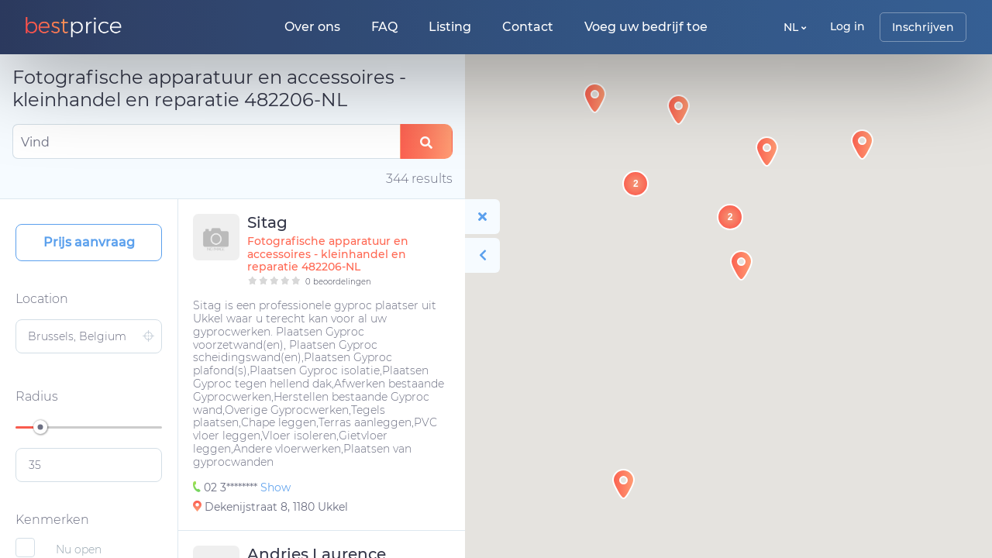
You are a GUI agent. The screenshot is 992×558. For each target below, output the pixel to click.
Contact (527, 26)
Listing (450, 26)
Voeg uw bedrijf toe (646, 26)
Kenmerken (52, 519)
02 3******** (226, 487)
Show (275, 487)
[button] (741, 265)
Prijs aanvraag (89, 242)
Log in (847, 26)
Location (42, 298)
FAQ (384, 26)
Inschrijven (923, 27)
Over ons (312, 26)
